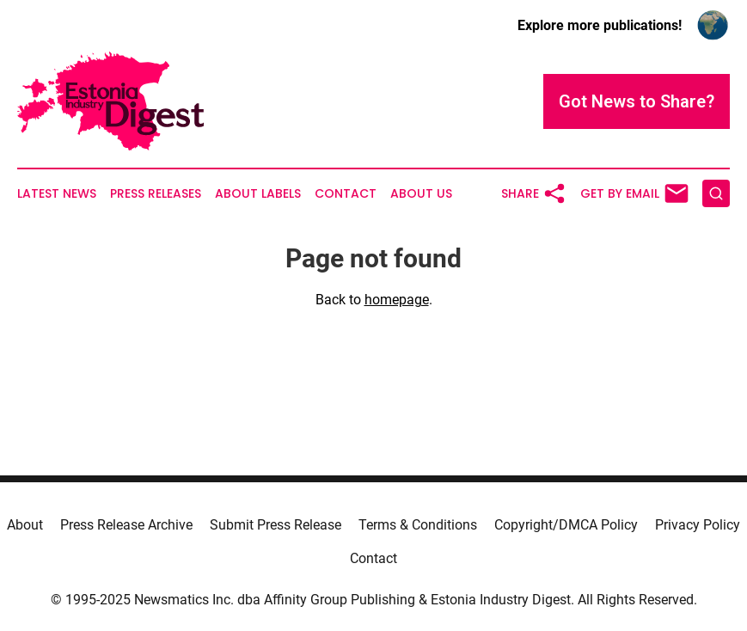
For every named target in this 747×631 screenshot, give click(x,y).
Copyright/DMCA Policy (566, 525)
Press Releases (155, 194)
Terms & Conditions (417, 525)
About (25, 525)
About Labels (258, 194)
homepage (396, 299)
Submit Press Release (275, 525)
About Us (421, 194)
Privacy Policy (697, 525)
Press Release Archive (126, 525)
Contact (346, 194)
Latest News (56, 194)
